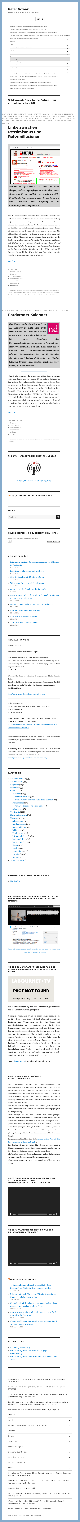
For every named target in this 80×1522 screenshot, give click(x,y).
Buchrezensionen (16, 276)
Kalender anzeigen (53, 541)
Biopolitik (13, 274)
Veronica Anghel (17, 860)
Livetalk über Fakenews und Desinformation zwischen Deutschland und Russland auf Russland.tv (33, 73)
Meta (11, 70)
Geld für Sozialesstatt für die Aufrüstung (27, 577)
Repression (14, 285)
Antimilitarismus (17, 779)
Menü (40, 19)
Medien (15, 848)
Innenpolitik (14, 281)
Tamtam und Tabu (17, 292)
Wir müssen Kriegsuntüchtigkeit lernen (27, 583)
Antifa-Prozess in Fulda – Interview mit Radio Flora (22, 88)
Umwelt (13, 434)
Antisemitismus (19, 827)
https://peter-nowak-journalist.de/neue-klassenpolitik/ (27, 758)
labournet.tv (19, 1061)
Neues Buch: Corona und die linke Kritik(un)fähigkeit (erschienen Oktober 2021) (28, 26)
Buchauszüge (18, 803)
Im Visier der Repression (15, 67)
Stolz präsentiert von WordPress (30, 1515)
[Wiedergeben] (11, 1214)
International (14, 283)
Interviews (17, 809)
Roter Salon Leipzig (41, 290)
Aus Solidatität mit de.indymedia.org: (31, 496)
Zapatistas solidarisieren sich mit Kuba (27, 571)
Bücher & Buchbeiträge (15, 61)
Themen (12, 50)
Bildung (15, 830)
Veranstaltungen (14, 59)
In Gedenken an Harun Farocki (17, 79)
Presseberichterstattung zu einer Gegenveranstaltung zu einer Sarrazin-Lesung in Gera (30, 82)
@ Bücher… (13, 56)
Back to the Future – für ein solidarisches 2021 (23, 290)
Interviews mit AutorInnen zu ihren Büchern (34, 800)
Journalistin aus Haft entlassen (23, 616)
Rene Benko (53, 439)
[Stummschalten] (54, 1214)
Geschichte (15, 812)
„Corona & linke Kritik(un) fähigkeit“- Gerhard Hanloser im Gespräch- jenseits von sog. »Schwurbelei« (33, 32)
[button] (10, 541)
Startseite (12, 41)
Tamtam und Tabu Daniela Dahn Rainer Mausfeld (34, 292)
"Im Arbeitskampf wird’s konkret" (29, 806)
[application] (34, 1201)
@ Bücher (16, 794)
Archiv (11, 44)
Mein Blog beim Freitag (23, 1279)
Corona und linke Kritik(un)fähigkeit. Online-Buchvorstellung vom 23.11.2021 (28, 29)
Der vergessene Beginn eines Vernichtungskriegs (31, 604)
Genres (11, 53)
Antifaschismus (15, 272)
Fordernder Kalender (27, 315)
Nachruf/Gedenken (18, 815)
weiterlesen (12, 261)
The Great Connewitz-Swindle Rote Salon (23, 294)
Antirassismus (16, 782)
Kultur (15, 845)
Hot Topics (15, 881)
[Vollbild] (57, 1214)
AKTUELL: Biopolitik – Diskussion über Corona (21, 47)
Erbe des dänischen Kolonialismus (25, 610)
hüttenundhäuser (16, 278)
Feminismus (14, 425)
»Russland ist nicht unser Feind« (24, 622)
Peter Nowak (18, 9)
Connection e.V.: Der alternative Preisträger (29, 589)
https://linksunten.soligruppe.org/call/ (34, 481)
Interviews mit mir (14, 64)
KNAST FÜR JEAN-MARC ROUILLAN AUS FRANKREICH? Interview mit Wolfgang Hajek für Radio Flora (34, 76)
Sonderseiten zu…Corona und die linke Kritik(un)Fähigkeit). (24, 38)
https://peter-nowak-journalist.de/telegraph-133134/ (26, 694)
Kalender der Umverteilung (43, 439)
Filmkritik (14, 788)
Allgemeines (17, 821)
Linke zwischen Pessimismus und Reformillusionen (25, 132)
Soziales (13, 432)
